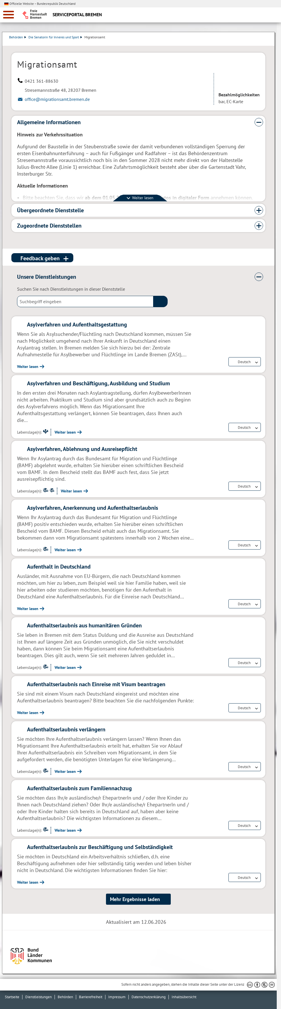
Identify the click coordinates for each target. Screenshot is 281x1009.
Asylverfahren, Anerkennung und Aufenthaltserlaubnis (92, 507)
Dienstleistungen (38, 997)
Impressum (117, 997)
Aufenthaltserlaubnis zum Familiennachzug (79, 788)
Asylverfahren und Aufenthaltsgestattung (77, 324)
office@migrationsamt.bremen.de (57, 99)
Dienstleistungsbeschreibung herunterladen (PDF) (264, 42)
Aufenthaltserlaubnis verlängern (66, 729)
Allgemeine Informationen (49, 122)
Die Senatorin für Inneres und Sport (57, 37)
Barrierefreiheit (90, 997)
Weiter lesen (27, 366)
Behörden (19, 37)
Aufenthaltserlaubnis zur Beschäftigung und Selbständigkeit (100, 847)
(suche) (160, 301)
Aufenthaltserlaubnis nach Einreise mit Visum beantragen (96, 684)
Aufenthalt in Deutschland (59, 566)
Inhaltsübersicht (184, 997)
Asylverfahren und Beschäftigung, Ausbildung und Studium (98, 383)
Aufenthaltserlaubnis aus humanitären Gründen (84, 625)
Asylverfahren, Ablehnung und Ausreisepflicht (82, 449)
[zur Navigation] (8, 14)
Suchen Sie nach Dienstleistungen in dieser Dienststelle (71, 289)
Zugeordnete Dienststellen (49, 225)
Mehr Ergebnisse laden (135, 899)
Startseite (12, 997)
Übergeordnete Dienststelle (50, 210)
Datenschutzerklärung (149, 997)
